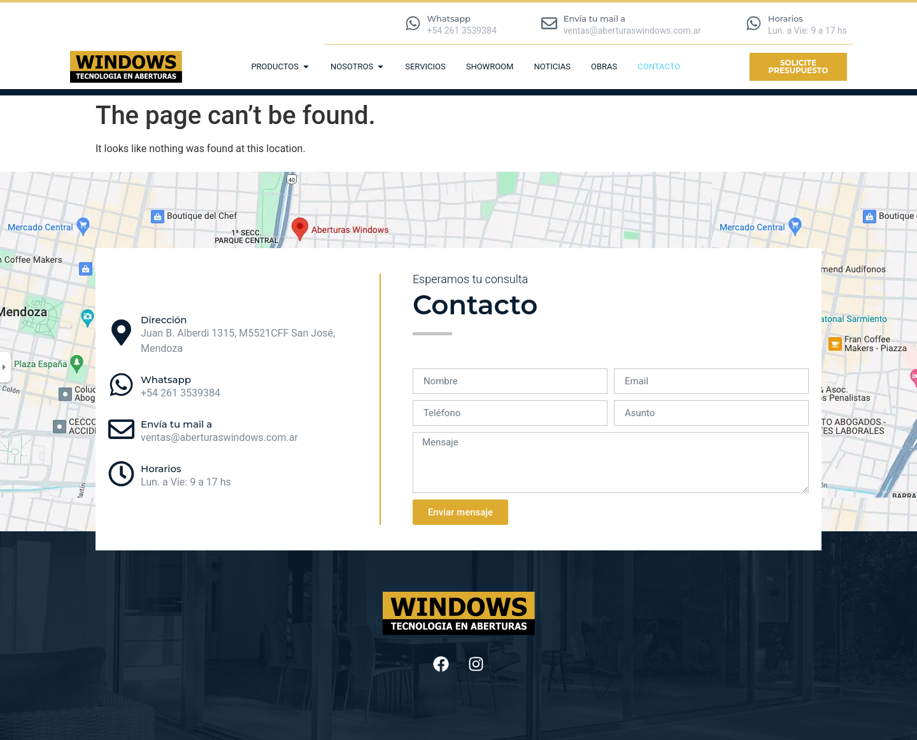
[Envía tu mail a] (549, 23)
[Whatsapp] (413, 23)
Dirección (164, 320)
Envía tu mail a (594, 18)
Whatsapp (449, 18)
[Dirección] (121, 332)
